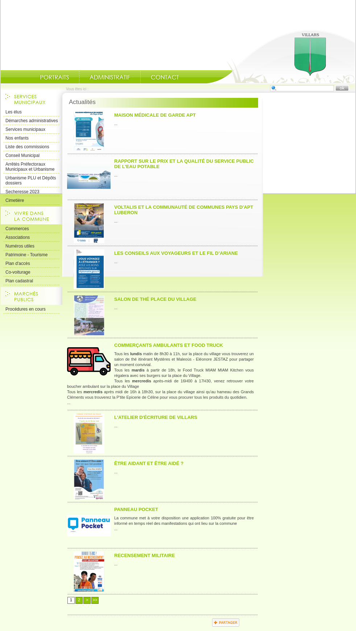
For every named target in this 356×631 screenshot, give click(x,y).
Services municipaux (25, 129)
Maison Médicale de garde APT (155, 115)
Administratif (109, 77)
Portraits (54, 77)
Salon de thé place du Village (155, 299)
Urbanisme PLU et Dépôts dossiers (30, 180)
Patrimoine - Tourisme (26, 254)
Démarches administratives (31, 120)
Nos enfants (17, 138)
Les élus (13, 112)
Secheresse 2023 (22, 191)
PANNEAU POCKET (136, 509)
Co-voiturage (17, 272)
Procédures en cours (25, 309)
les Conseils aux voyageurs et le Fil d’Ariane (176, 253)
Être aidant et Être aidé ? (148, 463)
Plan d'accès (17, 263)
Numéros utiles (19, 246)
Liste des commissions (27, 146)
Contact (165, 77)
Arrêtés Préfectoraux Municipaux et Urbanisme (29, 167)
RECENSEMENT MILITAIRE (144, 555)
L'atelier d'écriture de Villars (155, 417)
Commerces (17, 228)
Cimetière (14, 200)
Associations (17, 237)
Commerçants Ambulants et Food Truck (168, 345)
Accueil (281, 56)
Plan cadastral (19, 280)
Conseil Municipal (22, 155)
